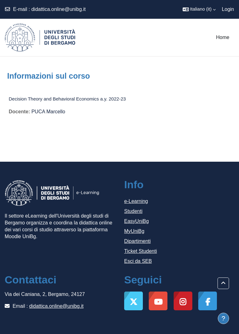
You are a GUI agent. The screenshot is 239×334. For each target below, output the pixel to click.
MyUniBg (134, 231)
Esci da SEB (138, 261)
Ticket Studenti (140, 251)
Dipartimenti (137, 241)
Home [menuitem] (222, 37)
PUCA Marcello (48, 111)
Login (228, 9)
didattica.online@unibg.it (58, 9)
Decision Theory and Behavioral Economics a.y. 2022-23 (67, 98)
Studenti (133, 211)
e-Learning (136, 201)
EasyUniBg (136, 221)
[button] (199, 9)
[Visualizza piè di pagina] (223, 318)
